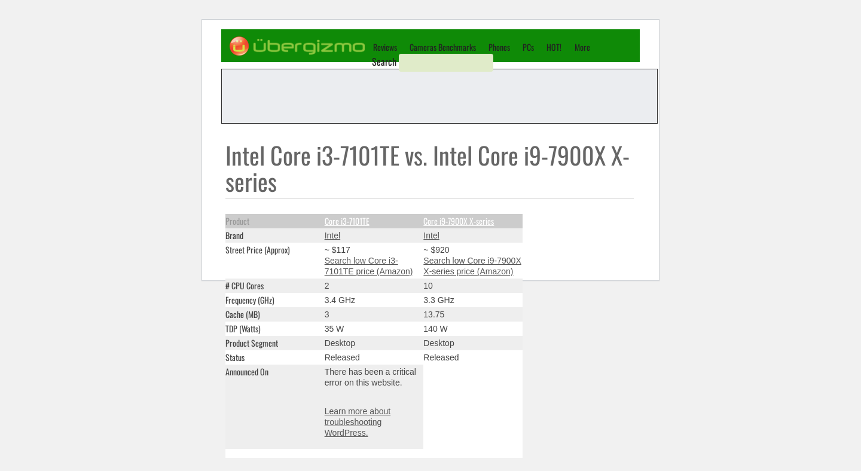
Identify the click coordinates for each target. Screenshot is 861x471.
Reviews (385, 47)
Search (384, 61)
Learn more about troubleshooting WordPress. (358, 422)
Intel (332, 235)
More (582, 47)
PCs (528, 47)
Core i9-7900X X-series (458, 221)
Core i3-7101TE (347, 221)
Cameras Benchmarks (443, 47)
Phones (499, 47)
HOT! (553, 47)
